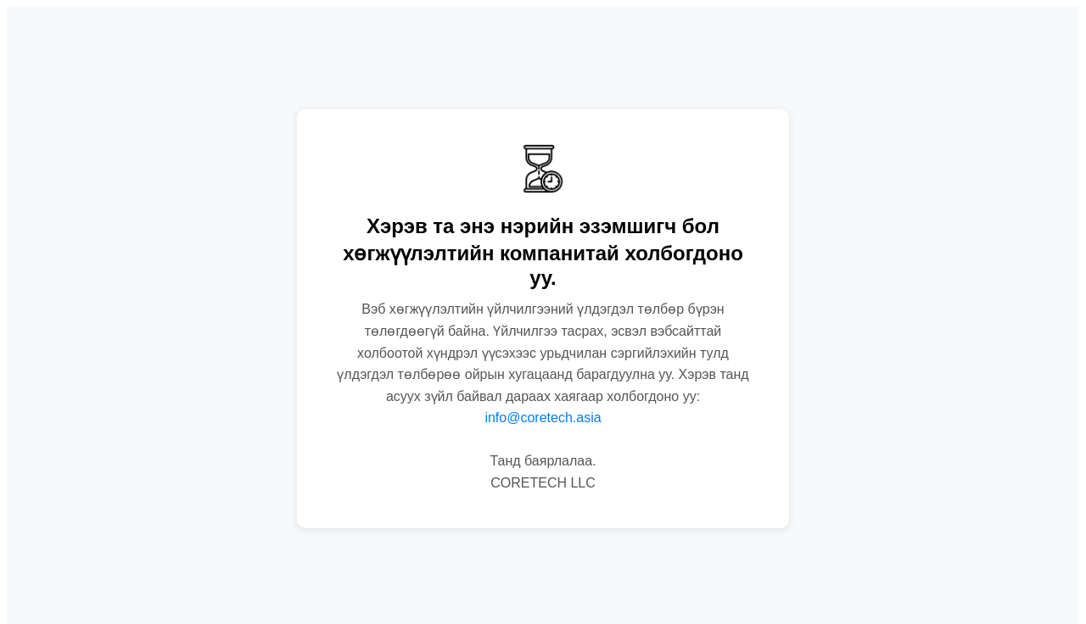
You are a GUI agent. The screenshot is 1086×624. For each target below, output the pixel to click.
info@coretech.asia (542, 417)
